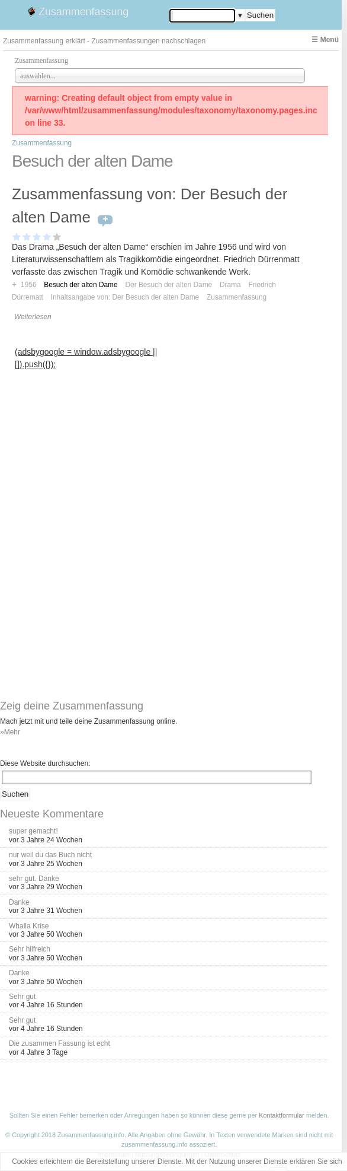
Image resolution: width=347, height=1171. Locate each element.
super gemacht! (33, 831)
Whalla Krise (29, 926)
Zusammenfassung (83, 12)
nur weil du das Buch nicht (50, 855)
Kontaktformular (281, 1115)
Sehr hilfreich (29, 949)
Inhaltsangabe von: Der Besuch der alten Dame (125, 297)
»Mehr (10, 732)
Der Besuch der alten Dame (168, 285)
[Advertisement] (90, 446)
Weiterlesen (33, 317)
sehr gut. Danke (34, 878)
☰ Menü (325, 40)
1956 (28, 285)
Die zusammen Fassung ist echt (59, 1043)
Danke (19, 902)
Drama (230, 285)
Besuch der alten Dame (80, 285)
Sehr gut (22, 996)
